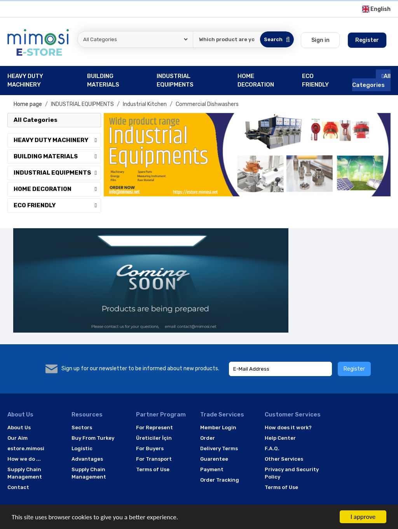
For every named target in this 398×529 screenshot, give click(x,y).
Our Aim (17, 438)
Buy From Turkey (93, 438)
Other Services (284, 459)
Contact (18, 487)
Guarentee (214, 459)
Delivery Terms (219, 448)
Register (354, 369)
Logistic (82, 448)
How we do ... (24, 459)
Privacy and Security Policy (292, 473)
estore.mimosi (25, 448)
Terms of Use (152, 469)
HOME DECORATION (57, 189)
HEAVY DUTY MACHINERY (57, 140)
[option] (247, 155)
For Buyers (150, 448)
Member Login (218, 427)
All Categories (371, 80)
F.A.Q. (272, 448)
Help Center (280, 438)
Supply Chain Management (24, 473)
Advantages (87, 459)
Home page (28, 104)
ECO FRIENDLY (57, 205)
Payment (211, 469)
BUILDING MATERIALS (57, 156)
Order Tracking (219, 480)
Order (207, 438)
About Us (19, 427)
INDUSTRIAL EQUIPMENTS (82, 104)
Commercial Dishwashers (207, 104)
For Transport (154, 459)
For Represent (154, 427)
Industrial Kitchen (145, 104)
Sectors (82, 427)
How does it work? (288, 427)
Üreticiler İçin (154, 438)
